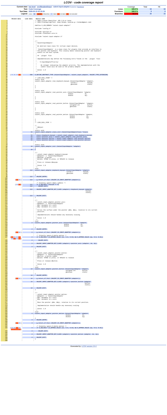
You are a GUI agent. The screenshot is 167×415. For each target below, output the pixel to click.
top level (32, 7)
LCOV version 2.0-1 (89, 411)
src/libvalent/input (44, 7)
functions (80, 7)
